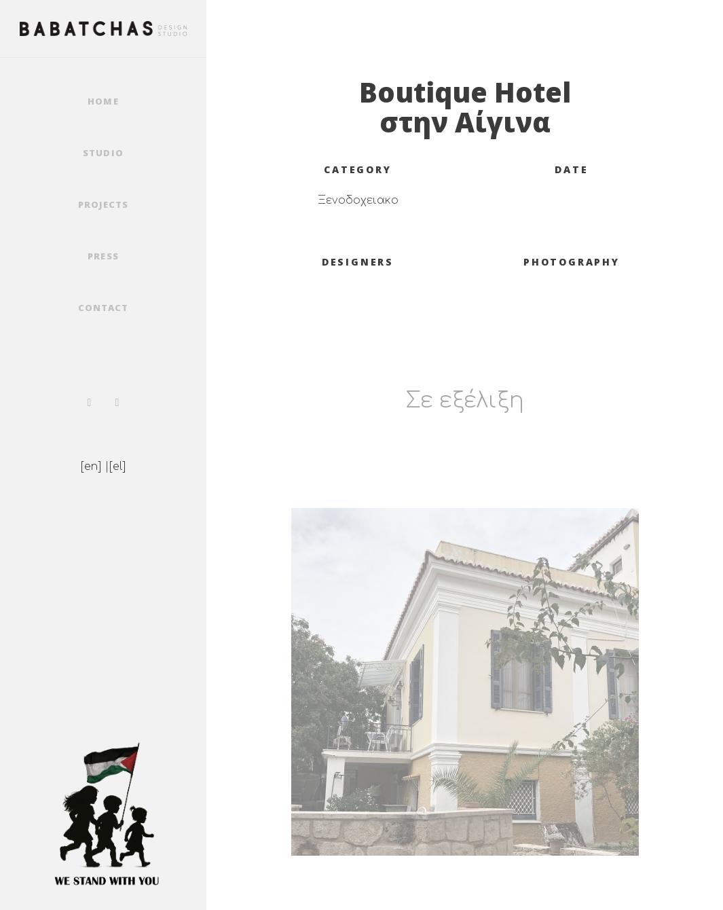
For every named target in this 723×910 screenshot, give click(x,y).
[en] (91, 466)
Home (103, 101)
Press (103, 256)
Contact (103, 308)
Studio (103, 153)
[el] (117, 466)
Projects (103, 204)
